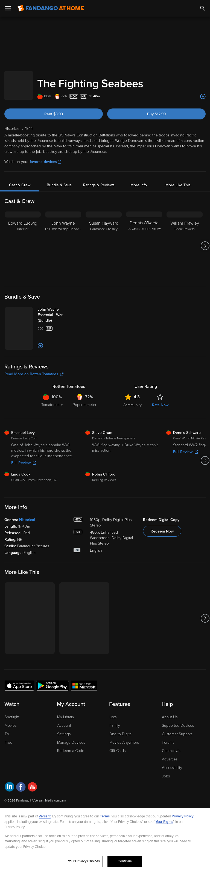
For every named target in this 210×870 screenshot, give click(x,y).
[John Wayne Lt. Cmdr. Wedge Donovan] (63, 240)
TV (7, 757)
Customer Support (177, 757)
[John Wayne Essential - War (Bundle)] (69, 309)
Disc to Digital (120, 757)
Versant (45, 816)
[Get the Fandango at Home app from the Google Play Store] (52, 708)
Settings (64, 757)
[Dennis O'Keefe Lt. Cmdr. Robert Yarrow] (144, 240)
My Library (65, 740)
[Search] (202, 8)
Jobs (166, 799)
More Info (138, 179)
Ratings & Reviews (99, 179)
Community (132, 428)
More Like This (178, 179)
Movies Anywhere (124, 765)
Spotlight (12, 740)
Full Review (23, 485)
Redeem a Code (70, 773)
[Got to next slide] (205, 240)
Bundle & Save (59, 179)
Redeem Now (162, 554)
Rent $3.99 (53, 108)
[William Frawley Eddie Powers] (184, 240)
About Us (169, 740)
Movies (10, 748)
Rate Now (160, 428)
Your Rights (164, 822)
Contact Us (171, 773)
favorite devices (45, 156)
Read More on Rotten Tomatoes (33, 397)
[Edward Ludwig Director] (22, 240)
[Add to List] (203, 91)
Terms (105, 816)
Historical (27, 542)
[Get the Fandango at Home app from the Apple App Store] (19, 708)
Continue (125, 861)
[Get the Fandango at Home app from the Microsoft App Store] (84, 708)
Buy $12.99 (156, 108)
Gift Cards (117, 773)
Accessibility (172, 790)
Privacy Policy (183, 816)
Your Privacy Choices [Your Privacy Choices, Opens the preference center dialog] (84, 861)
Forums (168, 765)
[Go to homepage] (50, 8)
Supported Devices (178, 748)
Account (64, 748)
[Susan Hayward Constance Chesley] (103, 240)
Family (114, 748)
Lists (112, 740)
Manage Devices (71, 765)
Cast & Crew (19, 179)
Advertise (169, 782)
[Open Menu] (8, 8)
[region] (105, 839)
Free (8, 765)
